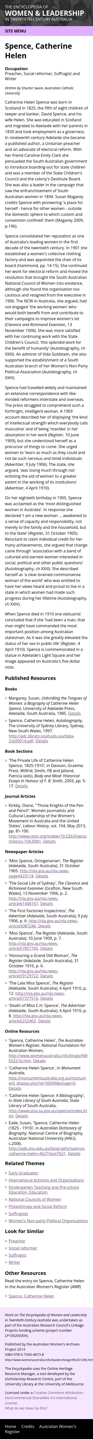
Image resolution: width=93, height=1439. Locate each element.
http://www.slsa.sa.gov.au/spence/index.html (48, 1113)
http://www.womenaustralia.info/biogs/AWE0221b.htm (48, 1058)
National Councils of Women (35, 1199)
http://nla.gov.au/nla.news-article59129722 (33, 973)
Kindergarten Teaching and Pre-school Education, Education (44, 1190)
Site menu (15, 31)
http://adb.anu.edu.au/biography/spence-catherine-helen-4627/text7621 (47, 1151)
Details (74, 713)
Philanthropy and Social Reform (38, 1206)
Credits (27, 1426)
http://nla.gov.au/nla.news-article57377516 (37, 996)
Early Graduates (23, 1173)
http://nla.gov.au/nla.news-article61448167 (33, 901)
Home (10, 1426)
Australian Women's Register (40, 1429)
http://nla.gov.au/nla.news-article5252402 (35, 1018)
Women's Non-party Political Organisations (48, 1220)
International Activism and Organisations (46, 1180)
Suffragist (17, 1255)
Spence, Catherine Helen (31, 1296)
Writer (14, 1262)
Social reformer (23, 1248)
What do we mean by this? (26, 1408)
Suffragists (18, 1213)
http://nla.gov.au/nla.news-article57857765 (33, 946)
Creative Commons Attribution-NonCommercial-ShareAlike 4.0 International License (44, 1397)
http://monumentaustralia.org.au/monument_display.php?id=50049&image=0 (47, 1080)
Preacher (17, 1241)
